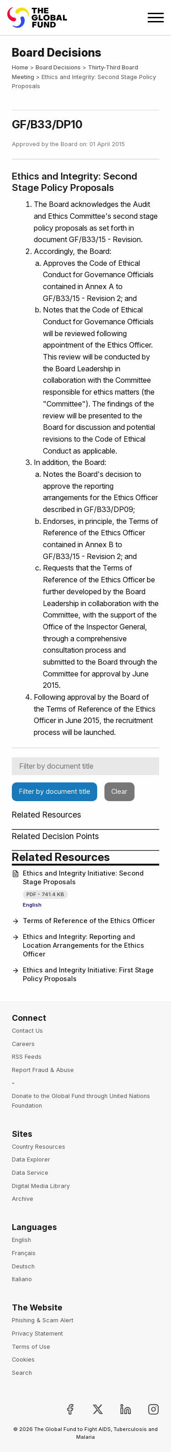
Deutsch (23, 1266)
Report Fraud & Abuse (43, 1070)
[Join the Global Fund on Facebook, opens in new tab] (62, 1409)
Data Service (30, 1172)
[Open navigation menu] (156, 17)
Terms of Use (31, 1346)
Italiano (22, 1279)
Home (20, 67)
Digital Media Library (41, 1186)
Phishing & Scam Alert (42, 1320)
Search (22, 1372)
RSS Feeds (26, 1056)
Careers (23, 1043)
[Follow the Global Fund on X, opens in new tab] (91, 1409)
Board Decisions (58, 67)
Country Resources (38, 1146)
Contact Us (27, 1030)
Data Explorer (31, 1159)
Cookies (23, 1359)
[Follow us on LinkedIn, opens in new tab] (118, 1409)
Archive (22, 1198)
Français (24, 1253)
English (32, 905)
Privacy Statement (37, 1333)
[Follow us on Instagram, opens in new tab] (146, 1409)
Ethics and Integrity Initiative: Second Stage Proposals (78, 877)
